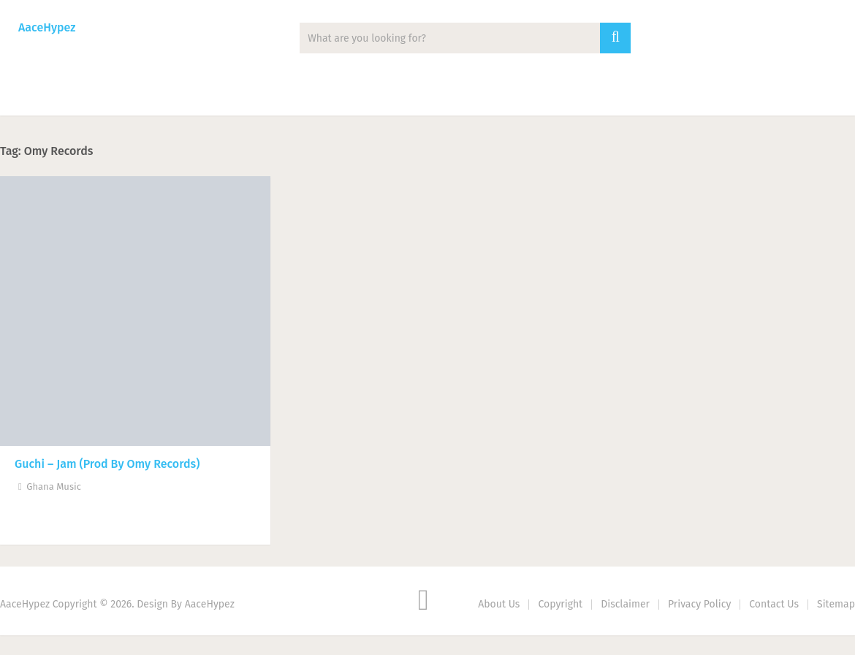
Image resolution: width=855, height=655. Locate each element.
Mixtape (274, 95)
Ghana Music (53, 486)
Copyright (560, 604)
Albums (189, 95)
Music (37, 95)
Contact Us (774, 604)
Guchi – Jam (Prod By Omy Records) (107, 464)
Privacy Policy (699, 604)
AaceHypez (46, 28)
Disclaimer (625, 604)
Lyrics (355, 95)
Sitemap (836, 604)
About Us (499, 604)
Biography (441, 95)
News (110, 95)
